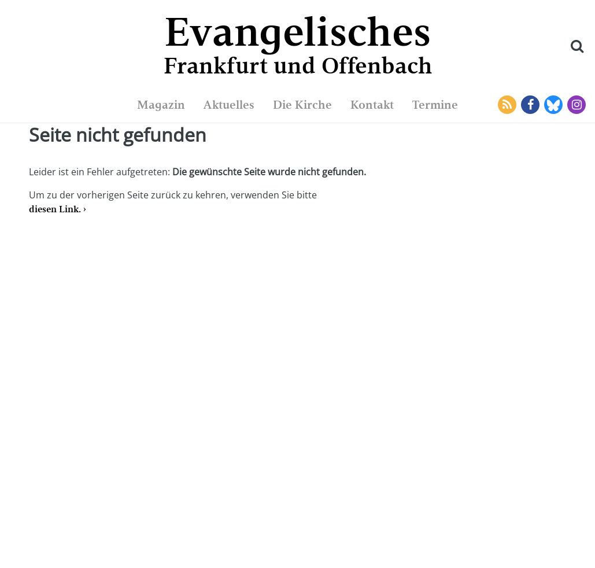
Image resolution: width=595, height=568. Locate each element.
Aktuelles (229, 105)
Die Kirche (302, 105)
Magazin (161, 105)
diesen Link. (55, 209)
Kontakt (372, 105)
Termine (435, 105)
